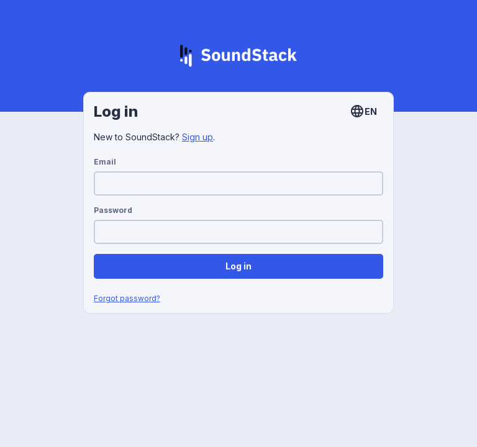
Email (105, 161)
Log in (238, 266)
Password (113, 210)
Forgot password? (127, 298)
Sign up (197, 137)
